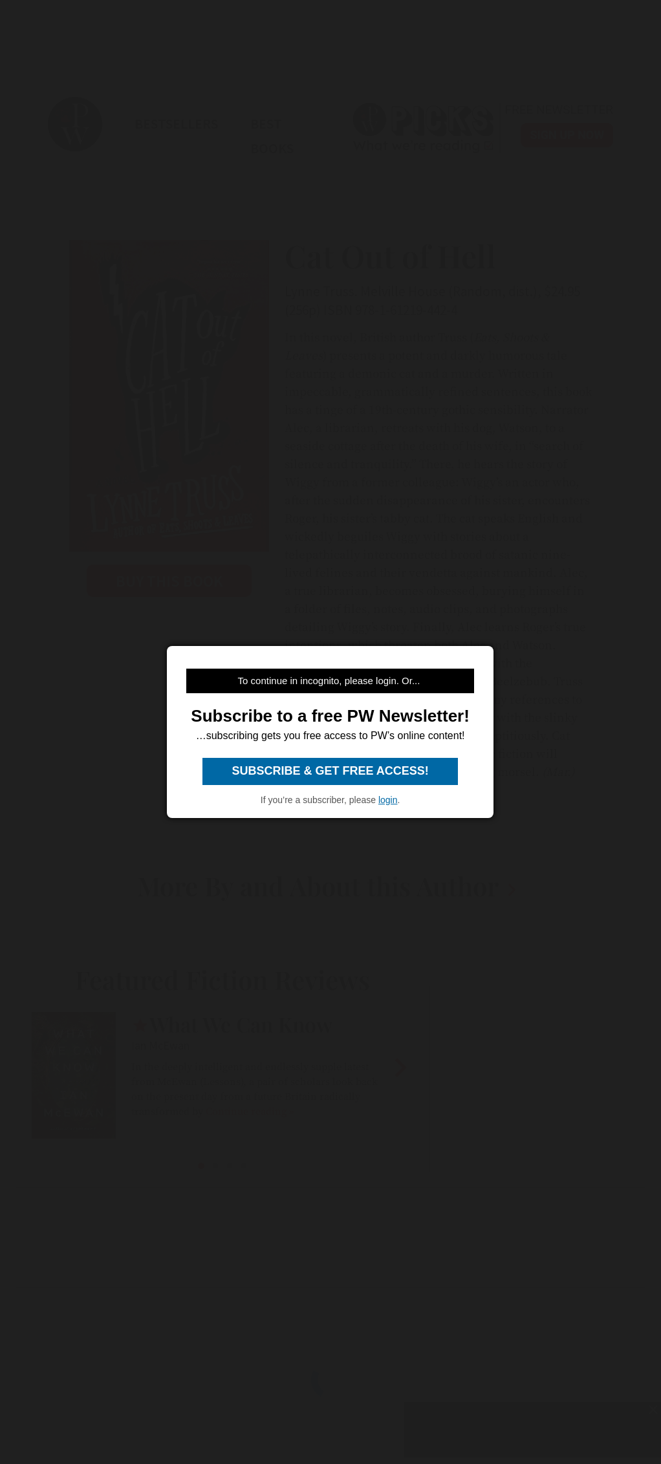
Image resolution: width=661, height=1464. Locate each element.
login (388, 800)
